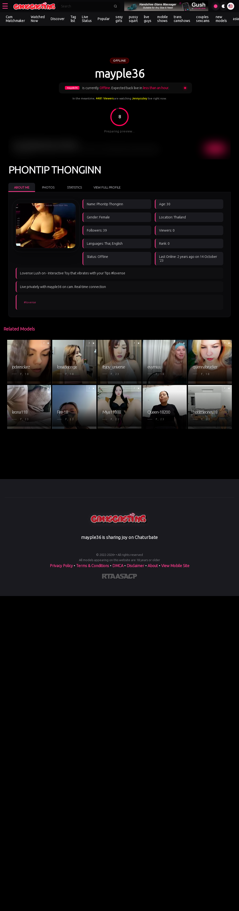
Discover (57, 19)
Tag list (73, 19)
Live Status (87, 19)
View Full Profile (107, 187)
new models (221, 19)
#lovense (30, 302)
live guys (147, 19)
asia (236, 19)
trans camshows (182, 19)
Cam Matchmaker (15, 19)
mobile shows (162, 19)
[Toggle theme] (223, 6)
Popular (103, 19)
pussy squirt (133, 19)
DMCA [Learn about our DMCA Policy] (117, 566)
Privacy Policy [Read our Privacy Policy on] (61, 566)
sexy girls (119, 19)
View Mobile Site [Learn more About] (175, 566)
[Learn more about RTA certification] (108, 577)
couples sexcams (202, 19)
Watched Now (38, 19)
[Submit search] (115, 6)
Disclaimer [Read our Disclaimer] (135, 566)
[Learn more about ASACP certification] (126, 577)
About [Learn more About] (153, 566)
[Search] (86, 6)
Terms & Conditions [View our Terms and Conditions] (92, 566)
